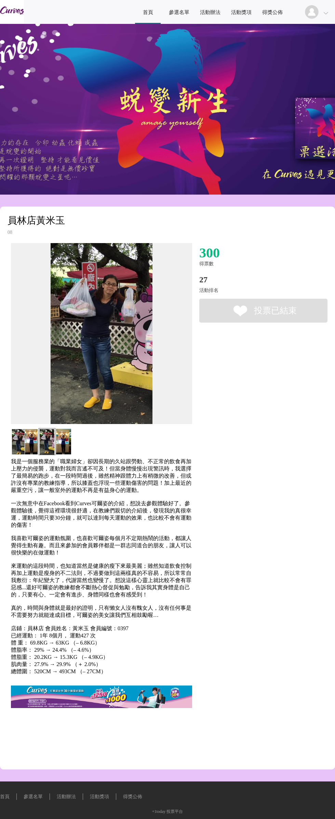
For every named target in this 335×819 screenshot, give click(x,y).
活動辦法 (210, 12)
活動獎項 (241, 12)
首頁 (148, 12)
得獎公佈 (272, 12)
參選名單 (179, 12)
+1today (158, 811)
